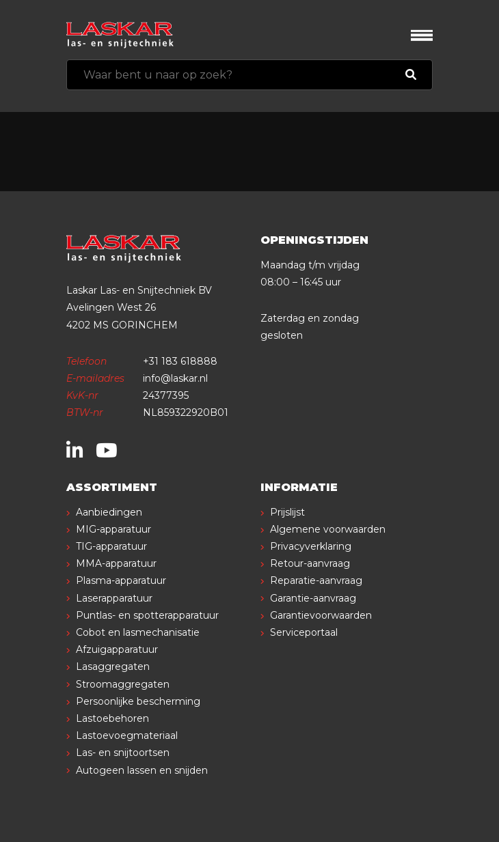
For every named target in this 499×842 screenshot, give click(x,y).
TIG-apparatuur (111, 546)
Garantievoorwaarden (321, 615)
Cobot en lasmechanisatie (138, 632)
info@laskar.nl (175, 378)
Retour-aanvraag (310, 563)
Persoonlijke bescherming (138, 701)
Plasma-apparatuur (121, 580)
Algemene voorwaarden (328, 529)
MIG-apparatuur (113, 529)
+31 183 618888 (180, 361)
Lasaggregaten (113, 666)
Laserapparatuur (114, 598)
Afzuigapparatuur (117, 649)
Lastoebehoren (112, 718)
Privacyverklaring (310, 546)
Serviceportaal (304, 632)
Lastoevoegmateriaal (127, 735)
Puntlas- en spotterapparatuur (147, 615)
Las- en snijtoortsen (123, 752)
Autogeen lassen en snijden (142, 770)
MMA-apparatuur (116, 563)
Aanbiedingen (109, 512)
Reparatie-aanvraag (316, 580)
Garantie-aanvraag (313, 598)
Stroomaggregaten (123, 684)
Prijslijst (287, 512)
